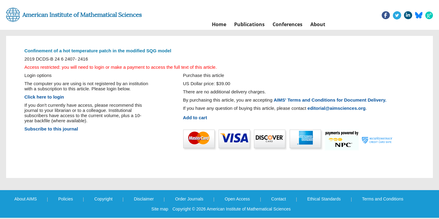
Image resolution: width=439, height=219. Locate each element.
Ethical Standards (324, 198)
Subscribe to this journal (51, 128)
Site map (160, 209)
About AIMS (25, 198)
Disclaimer (144, 198)
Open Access (237, 198)
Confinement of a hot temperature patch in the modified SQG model (97, 50)
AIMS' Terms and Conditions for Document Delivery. (330, 100)
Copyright (103, 198)
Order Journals (189, 198)
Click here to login (44, 96)
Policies (65, 198)
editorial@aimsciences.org (337, 108)
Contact (278, 198)
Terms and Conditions (382, 198)
